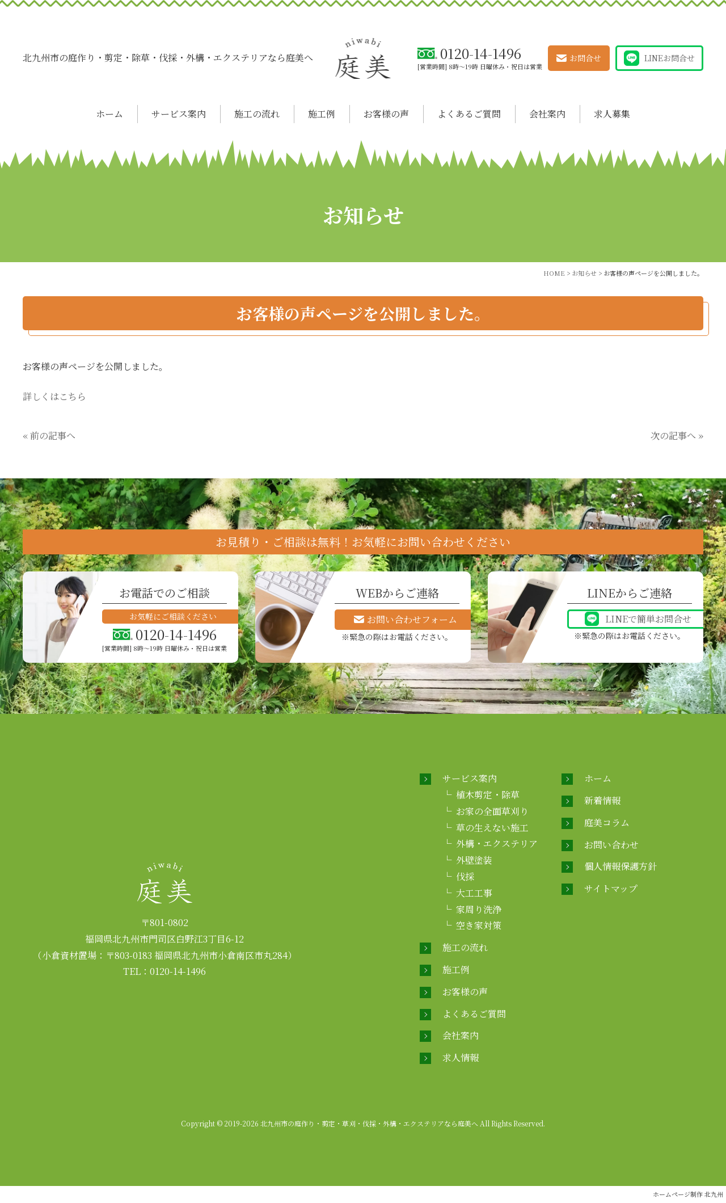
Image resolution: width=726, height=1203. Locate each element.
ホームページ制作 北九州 (688, 1193)
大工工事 (474, 892)
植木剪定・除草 (488, 794)
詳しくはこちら (54, 396)
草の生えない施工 (492, 827)
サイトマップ (611, 888)
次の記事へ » (677, 435)
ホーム (109, 113)
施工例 (321, 113)
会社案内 (547, 113)
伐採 (465, 876)
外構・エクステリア (497, 843)
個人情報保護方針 (620, 866)
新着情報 (602, 800)
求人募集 (612, 113)
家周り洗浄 (478, 909)
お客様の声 (386, 113)
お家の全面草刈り (492, 811)
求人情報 (460, 1057)
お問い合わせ (611, 844)
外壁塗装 (474, 860)
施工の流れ (257, 113)
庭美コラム (607, 822)
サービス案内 (178, 113)
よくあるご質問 (469, 113)
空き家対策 (478, 925)
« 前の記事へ (49, 435)
